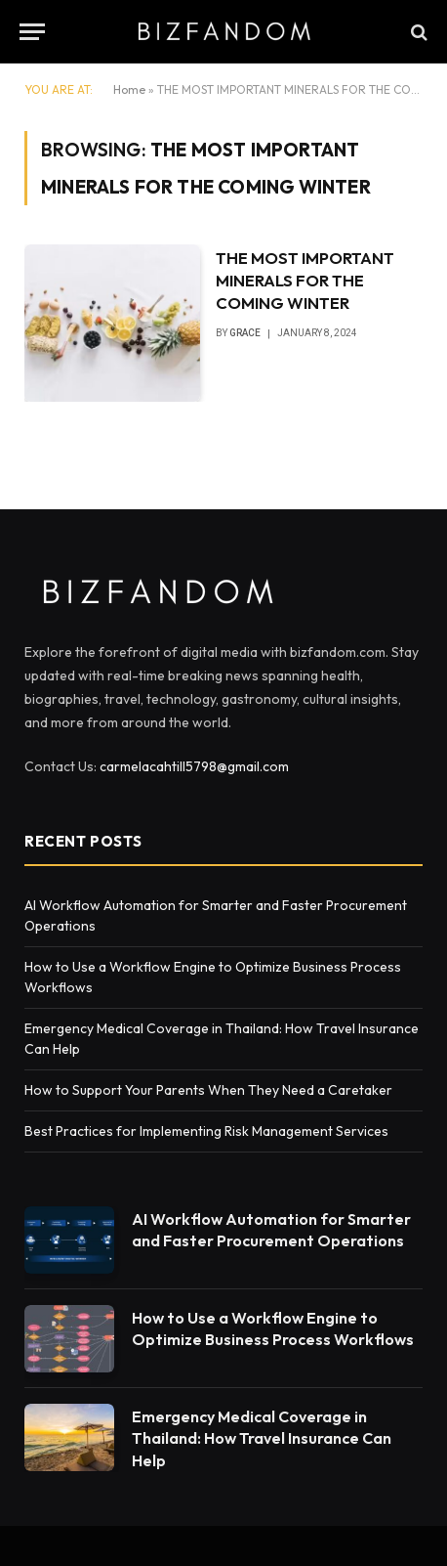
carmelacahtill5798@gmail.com (194, 766)
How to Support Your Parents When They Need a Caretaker (208, 1090)
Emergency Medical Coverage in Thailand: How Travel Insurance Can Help (261, 1439)
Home (129, 89)
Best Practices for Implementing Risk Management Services (207, 1131)
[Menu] (32, 32)
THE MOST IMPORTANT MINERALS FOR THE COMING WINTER (305, 280)
